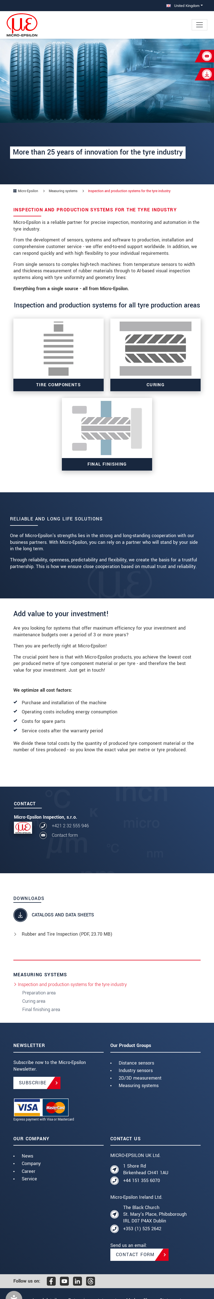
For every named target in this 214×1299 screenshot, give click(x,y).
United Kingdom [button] (183, 5)
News (27, 1156)
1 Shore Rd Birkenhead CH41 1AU (145, 1169)
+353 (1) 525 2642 (142, 1228)
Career (28, 1171)
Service (29, 1179)
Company (31, 1163)
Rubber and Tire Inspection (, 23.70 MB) (67, 934)
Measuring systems (139, 1085)
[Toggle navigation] (199, 24)
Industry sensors (136, 1070)
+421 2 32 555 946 (70, 826)
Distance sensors (136, 1063)
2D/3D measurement (140, 1078)
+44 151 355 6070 (141, 1180)
